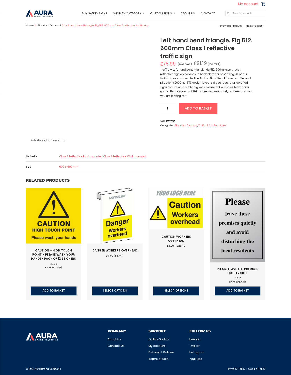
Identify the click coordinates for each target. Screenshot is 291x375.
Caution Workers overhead (176, 239)
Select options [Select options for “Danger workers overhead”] (115, 290)
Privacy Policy (236, 369)
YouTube (195, 359)
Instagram (196, 352)
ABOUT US (188, 13)
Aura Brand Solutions (48, 369)
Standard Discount (49, 25)
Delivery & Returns (161, 352)
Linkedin (194, 339)
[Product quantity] (168, 108)
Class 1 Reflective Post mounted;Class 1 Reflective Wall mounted (102, 156)
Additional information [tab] (49, 140)
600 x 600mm (68, 167)
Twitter (194, 346)
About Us (114, 339)
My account (248, 3)
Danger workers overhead (114, 250)
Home (30, 25)
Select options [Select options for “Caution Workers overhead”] (176, 290)
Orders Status (159, 339)
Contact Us (116, 346)
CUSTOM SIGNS (161, 13)
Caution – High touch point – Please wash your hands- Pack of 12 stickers (53, 254)
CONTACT (208, 13)
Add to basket (198, 108)
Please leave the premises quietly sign (237, 271)
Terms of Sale (159, 359)
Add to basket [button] (53, 290)
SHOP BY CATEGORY (127, 13)
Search (228, 13)
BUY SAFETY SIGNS (94, 13)
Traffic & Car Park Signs (212, 125)
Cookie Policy (256, 369)
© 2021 (30, 369)
